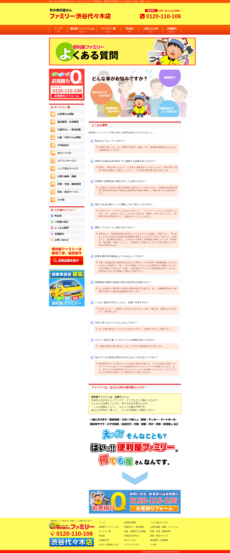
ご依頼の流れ (62, 222)
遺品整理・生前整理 (67, 122)
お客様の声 (104, 540)
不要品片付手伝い (132, 535)
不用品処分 (63, 145)
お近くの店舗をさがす (109, 544)
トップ (58, 30)
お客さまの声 (151, 30)
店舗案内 (172, 30)
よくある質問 (62, 228)
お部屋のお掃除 (65, 114)
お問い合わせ (62, 240)
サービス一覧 (108, 30)
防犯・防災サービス (67, 192)
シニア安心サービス (67, 168)
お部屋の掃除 (130, 522)
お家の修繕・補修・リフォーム (164, 527)
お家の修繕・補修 (66, 176)
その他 (60, 199)
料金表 (129, 30)
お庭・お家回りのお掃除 (135, 531)
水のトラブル (64, 153)
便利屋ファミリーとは (82, 30)
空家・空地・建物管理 (69, 184)
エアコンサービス (66, 161)
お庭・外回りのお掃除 (69, 137)
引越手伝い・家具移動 (69, 129)
